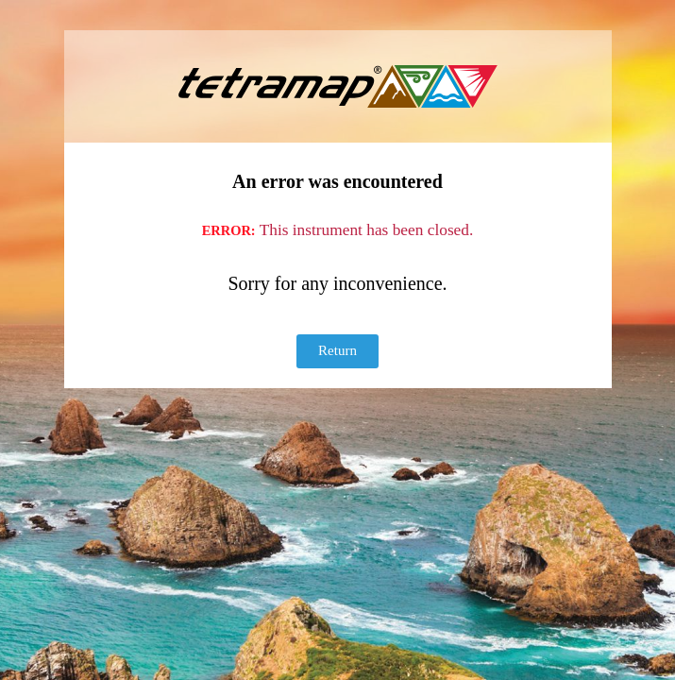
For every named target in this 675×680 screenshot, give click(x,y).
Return (337, 350)
